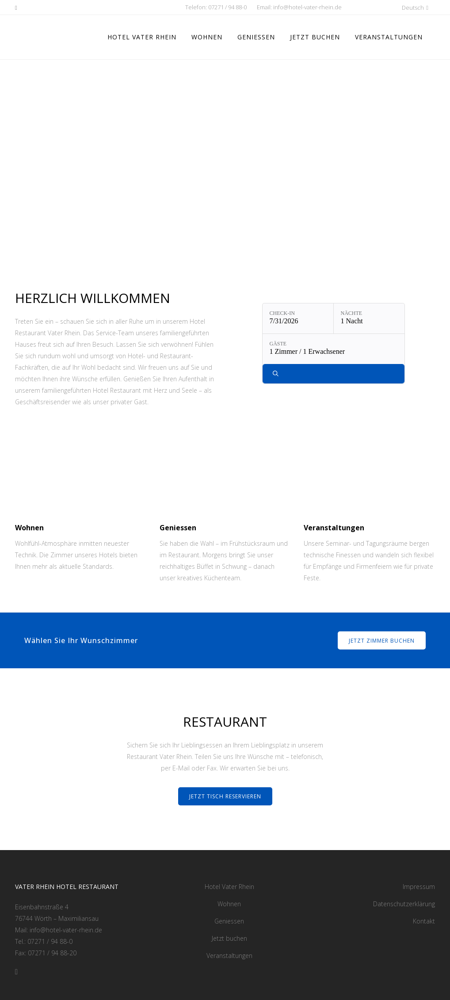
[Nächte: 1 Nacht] (369, 318)
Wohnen (229, 904)
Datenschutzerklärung (404, 904)
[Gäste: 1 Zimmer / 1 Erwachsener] (333, 349)
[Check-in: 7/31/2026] (298, 318)
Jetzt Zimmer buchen (382, 640)
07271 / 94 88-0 (227, 7)
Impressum (419, 886)
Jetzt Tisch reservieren (225, 796)
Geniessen (229, 921)
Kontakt (424, 921)
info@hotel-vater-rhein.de (307, 7)
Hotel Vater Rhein (229, 886)
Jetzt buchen (229, 938)
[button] (390, 7)
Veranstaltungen (229, 955)
